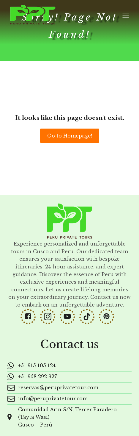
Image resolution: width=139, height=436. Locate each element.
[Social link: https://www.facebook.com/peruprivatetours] (30, 316)
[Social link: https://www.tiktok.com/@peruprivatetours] (89, 316)
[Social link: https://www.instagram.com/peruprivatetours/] (50, 316)
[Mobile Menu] (125, 14)
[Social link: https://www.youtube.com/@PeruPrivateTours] (69, 316)
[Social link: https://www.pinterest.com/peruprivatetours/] (109, 316)
